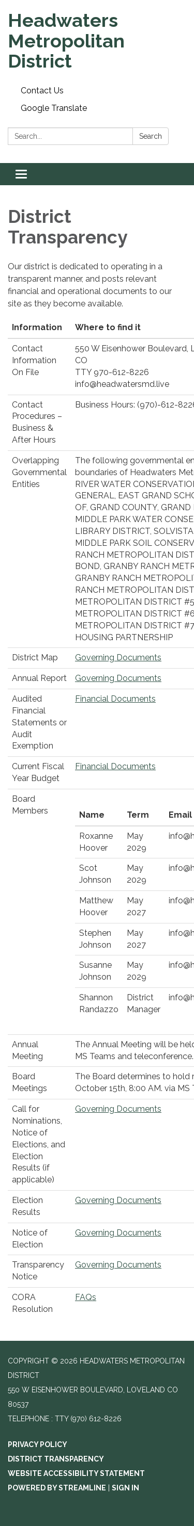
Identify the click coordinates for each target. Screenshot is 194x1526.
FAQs (85, 1297)
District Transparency (56, 1459)
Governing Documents (118, 657)
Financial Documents (115, 699)
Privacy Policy (37, 1444)
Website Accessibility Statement (76, 1473)
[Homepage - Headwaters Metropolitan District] (97, 41)
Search (150, 136)
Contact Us (42, 90)
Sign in (125, 1488)
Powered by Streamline (57, 1488)
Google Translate (54, 108)
